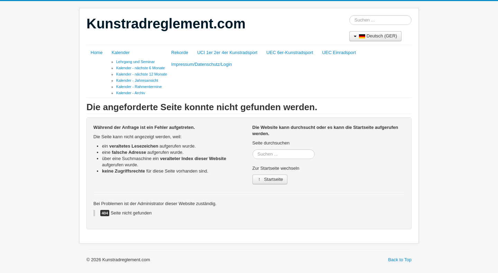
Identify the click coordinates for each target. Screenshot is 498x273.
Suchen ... (349, 15)
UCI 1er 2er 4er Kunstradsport (227, 52)
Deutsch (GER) (375, 35)
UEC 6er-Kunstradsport (289, 52)
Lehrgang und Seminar (135, 62)
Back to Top (400, 259)
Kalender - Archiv (130, 93)
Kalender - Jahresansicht (137, 80)
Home (97, 52)
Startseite (270, 179)
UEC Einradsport (339, 52)
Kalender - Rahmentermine (139, 87)
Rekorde (179, 52)
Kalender (121, 52)
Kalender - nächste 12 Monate (141, 74)
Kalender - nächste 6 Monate (140, 68)
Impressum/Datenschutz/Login (201, 64)
